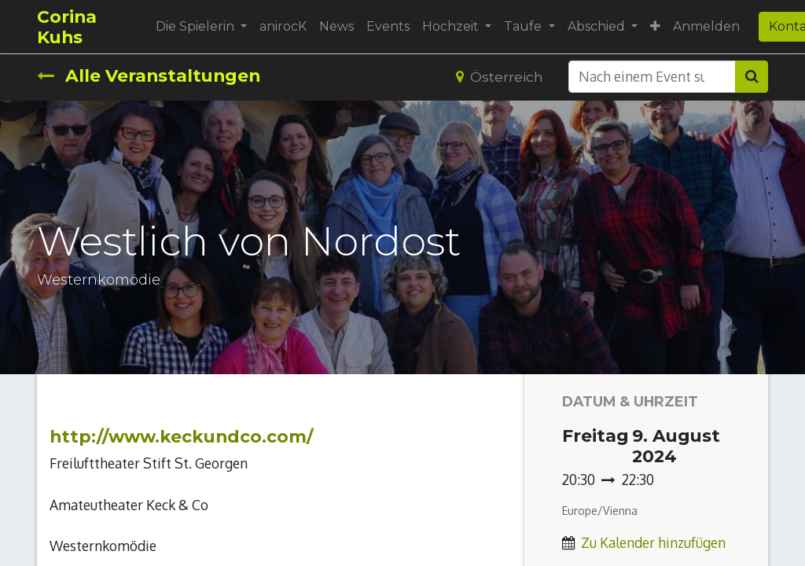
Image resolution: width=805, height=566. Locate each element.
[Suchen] (751, 76)
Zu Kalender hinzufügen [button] (653, 542)
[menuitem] (283, 26)
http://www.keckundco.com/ (182, 436)
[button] (655, 26)
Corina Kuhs (67, 26)
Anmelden (706, 26)
